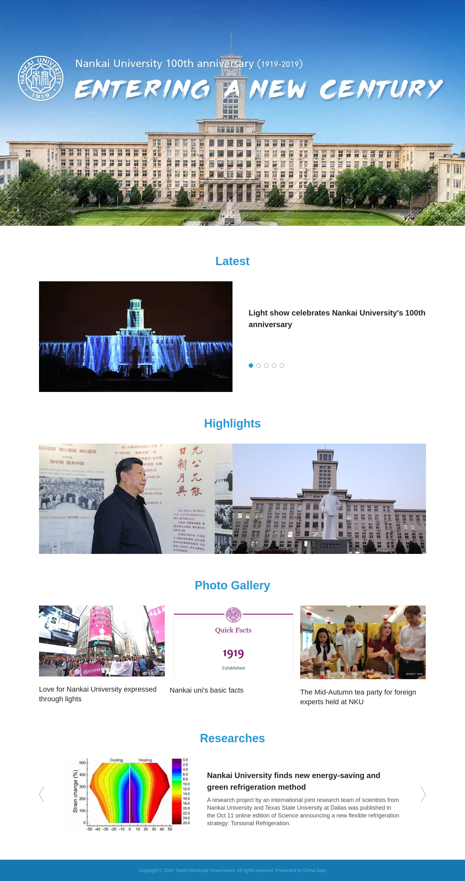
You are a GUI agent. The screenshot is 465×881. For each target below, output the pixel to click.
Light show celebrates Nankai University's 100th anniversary (337, 318)
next (423, 794)
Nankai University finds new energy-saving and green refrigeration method (294, 781)
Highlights (232, 423)
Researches (232, 738)
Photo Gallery (232, 585)
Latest (232, 261)
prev (41, 794)
